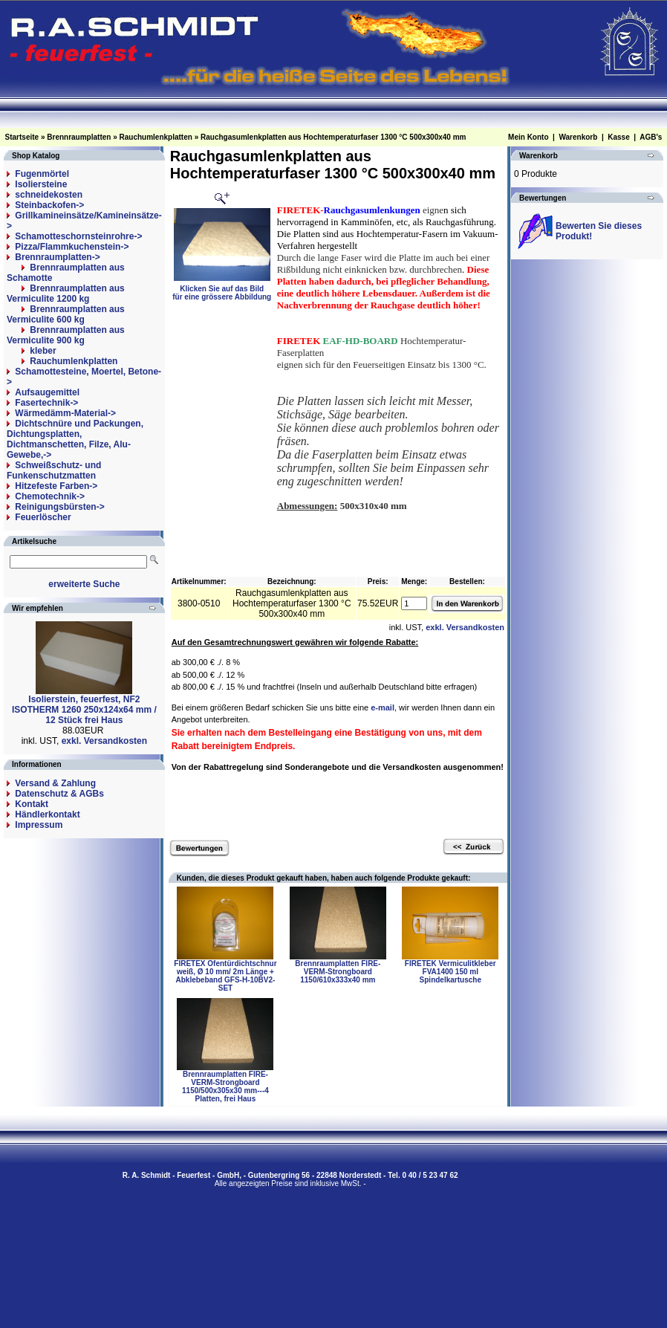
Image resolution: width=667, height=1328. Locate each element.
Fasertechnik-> (46, 403)
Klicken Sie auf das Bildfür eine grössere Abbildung (221, 289)
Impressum (38, 825)
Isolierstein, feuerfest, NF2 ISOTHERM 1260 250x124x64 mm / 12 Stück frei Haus (84, 709)
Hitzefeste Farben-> (56, 486)
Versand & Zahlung (55, 783)
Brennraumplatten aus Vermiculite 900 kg (66, 335)
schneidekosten (48, 195)
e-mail (382, 707)
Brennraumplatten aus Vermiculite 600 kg (66, 314)
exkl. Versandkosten (104, 741)
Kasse (618, 137)
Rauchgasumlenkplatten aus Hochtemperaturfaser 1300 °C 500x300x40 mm (333, 137)
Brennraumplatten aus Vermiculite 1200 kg (66, 293)
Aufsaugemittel (47, 392)
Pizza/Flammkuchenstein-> (71, 247)
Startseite (22, 137)
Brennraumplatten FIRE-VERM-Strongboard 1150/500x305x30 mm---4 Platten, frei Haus (225, 1086)
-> (57, 257)
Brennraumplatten (79, 137)
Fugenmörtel (42, 174)
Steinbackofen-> (49, 205)
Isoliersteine (41, 184)
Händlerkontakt (47, 814)
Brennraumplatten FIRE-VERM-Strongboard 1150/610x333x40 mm (337, 971)
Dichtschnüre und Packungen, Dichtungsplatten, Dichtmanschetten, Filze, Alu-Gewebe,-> (75, 439)
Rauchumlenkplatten (156, 137)
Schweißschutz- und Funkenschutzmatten (54, 470)
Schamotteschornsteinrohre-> (78, 236)
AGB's (651, 137)
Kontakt (31, 804)
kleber (43, 351)
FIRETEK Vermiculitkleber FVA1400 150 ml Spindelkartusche (450, 971)
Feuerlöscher (43, 517)
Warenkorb (578, 137)
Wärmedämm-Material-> (65, 413)
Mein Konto (528, 137)
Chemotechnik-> (50, 496)
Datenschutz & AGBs (59, 793)
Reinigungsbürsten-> (59, 507)
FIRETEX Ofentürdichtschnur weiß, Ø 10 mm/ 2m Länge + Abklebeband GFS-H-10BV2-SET (225, 975)
